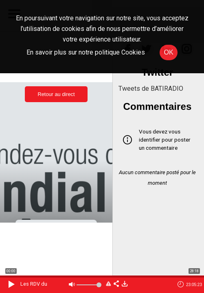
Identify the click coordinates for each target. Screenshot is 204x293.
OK (168, 52)
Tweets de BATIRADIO (150, 88)
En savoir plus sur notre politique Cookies (85, 52)
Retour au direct (56, 94)
